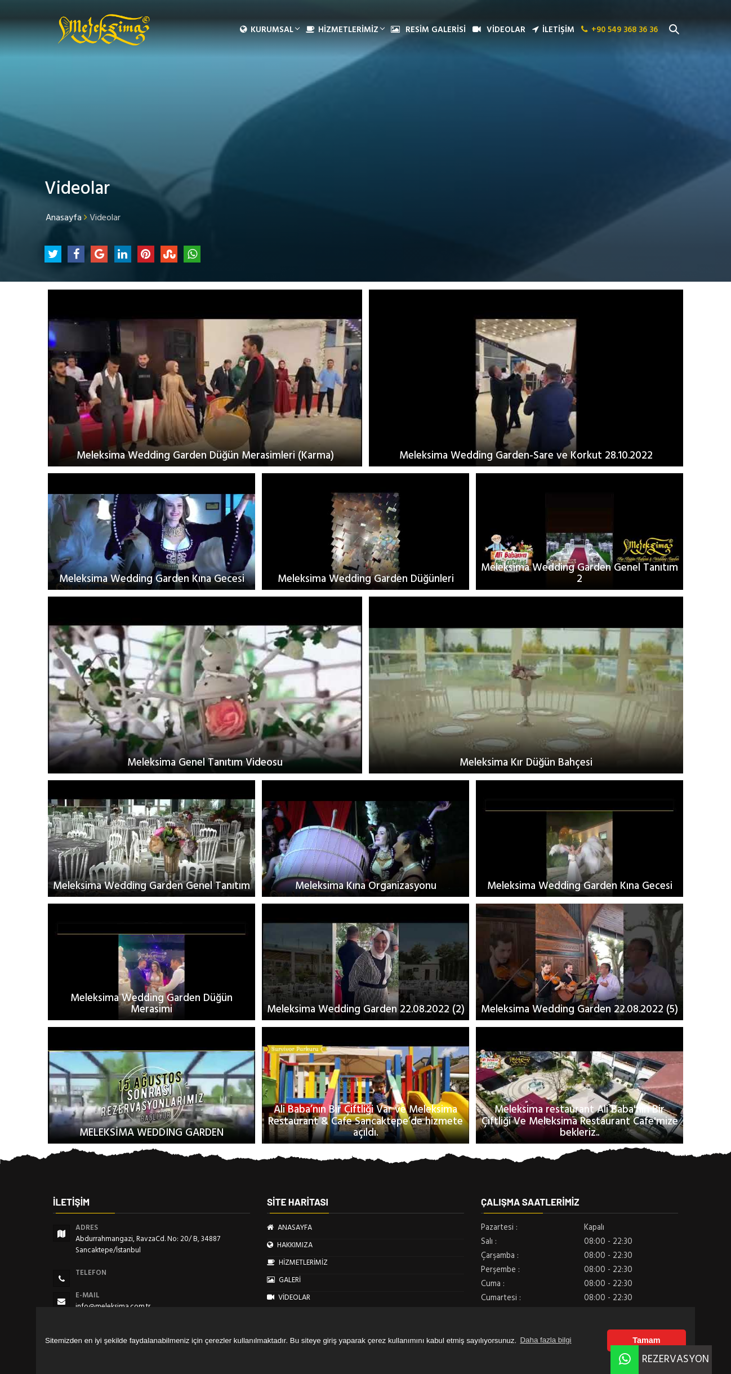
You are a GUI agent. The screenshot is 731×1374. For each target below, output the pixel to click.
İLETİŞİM (553, 29)
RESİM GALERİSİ (428, 29)
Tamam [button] (646, 1340)
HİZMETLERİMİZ (345, 29)
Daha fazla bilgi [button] (545, 1340)
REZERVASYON (659, 1359)
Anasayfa (64, 217)
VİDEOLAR (499, 29)
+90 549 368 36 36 (619, 29)
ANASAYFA (289, 1227)
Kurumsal (269, 29)
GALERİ (284, 1280)
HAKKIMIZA (290, 1245)
